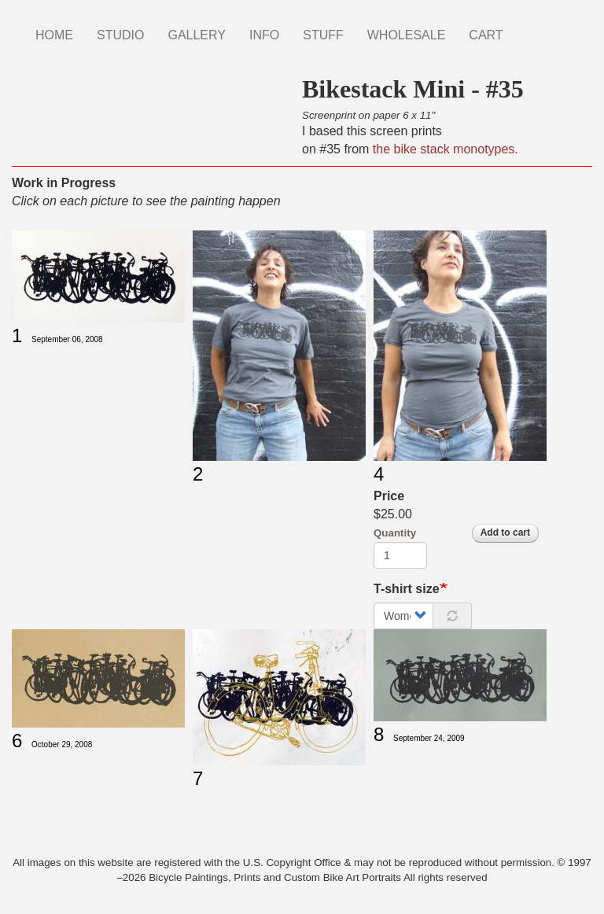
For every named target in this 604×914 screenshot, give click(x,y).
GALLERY (197, 35)
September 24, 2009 (429, 738)
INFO (264, 35)
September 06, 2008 (67, 339)
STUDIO (120, 35)
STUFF (323, 35)
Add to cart (505, 532)
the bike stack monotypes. (445, 149)
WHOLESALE (406, 35)
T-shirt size (407, 588)
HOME (54, 35)
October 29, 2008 (61, 744)
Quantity (395, 533)
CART (486, 35)
